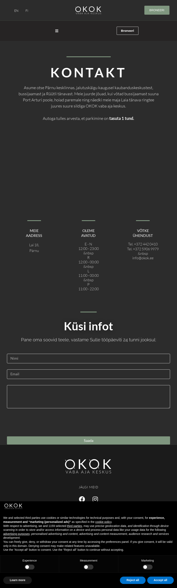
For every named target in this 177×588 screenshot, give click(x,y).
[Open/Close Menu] (56, 30)
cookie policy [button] (103, 521)
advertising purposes (16, 533)
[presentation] (38, 422)
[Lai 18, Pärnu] (88, 172)
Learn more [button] (17, 580)
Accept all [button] (160, 580)
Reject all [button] (132, 580)
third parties (74, 526)
